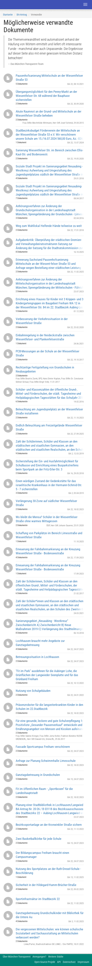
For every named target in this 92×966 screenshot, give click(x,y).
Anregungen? (39, 956)
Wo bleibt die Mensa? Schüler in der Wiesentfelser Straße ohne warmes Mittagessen (46, 519)
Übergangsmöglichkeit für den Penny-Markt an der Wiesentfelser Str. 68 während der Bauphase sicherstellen (46, 95)
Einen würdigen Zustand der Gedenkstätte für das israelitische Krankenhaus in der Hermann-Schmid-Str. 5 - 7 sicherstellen (49, 485)
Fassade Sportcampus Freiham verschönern (43, 747)
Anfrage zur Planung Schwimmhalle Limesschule (46, 761)
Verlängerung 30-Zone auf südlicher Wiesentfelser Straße (46, 503)
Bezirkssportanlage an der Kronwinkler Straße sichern (49, 824)
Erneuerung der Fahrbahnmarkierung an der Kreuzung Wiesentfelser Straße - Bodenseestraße (48, 551)
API (59, 961)
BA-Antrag (22, 14)
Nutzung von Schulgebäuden (33, 691)
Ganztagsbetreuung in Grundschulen (38, 775)
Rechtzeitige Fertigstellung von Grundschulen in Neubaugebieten (45, 369)
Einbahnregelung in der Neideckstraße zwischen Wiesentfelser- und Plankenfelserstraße (45, 337)
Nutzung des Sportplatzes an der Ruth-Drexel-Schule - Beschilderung (48, 871)
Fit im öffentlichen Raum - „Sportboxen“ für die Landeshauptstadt (44, 791)
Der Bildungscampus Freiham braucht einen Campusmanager (42, 855)
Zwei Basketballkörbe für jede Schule (38, 839)
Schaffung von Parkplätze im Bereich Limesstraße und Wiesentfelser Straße (49, 535)
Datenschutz (69, 961)
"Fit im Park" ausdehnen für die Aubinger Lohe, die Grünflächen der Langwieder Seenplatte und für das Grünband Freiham (47, 675)
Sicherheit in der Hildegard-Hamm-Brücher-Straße (46, 885)
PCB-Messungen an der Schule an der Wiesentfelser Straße (47, 353)
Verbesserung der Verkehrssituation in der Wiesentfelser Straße (42, 321)
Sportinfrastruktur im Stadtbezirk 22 (38, 899)
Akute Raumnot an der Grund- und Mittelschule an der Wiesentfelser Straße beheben (48, 113)
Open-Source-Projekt (44, 961)
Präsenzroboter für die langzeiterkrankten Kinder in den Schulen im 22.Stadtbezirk (49, 707)
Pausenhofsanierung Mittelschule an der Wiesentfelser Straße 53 (49, 77)
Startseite (8, 14)
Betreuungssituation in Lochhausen (37, 657)
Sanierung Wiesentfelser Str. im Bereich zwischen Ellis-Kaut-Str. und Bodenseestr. (49, 152)
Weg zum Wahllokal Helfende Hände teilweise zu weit (49, 226)
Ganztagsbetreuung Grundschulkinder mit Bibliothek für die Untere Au (50, 915)
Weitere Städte (55, 956)
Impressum (83, 961)
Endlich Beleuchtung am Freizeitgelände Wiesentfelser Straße (49, 427)
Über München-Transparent (16, 956)
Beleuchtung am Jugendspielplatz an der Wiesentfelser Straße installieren (49, 411)
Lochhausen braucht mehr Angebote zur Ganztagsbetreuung (40, 643)
